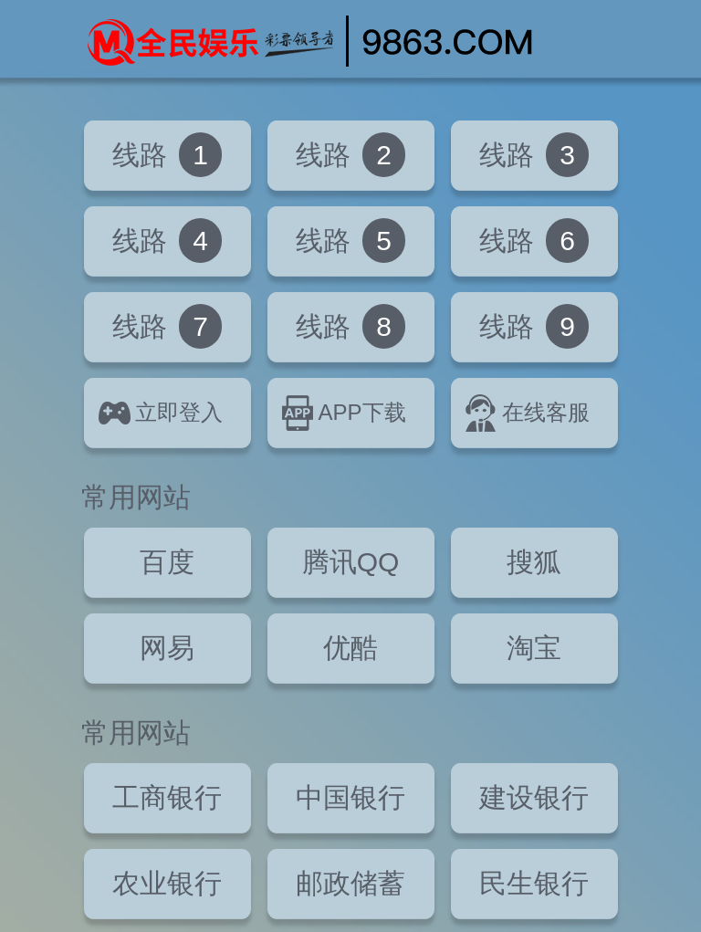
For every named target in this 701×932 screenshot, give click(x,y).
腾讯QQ (351, 562)
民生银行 (534, 883)
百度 (167, 562)
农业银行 (167, 883)
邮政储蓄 (350, 883)
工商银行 (167, 797)
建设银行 (534, 797)
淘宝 (534, 648)
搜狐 (534, 562)
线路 (167, 154)
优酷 (350, 648)
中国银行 (350, 797)
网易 (167, 648)
